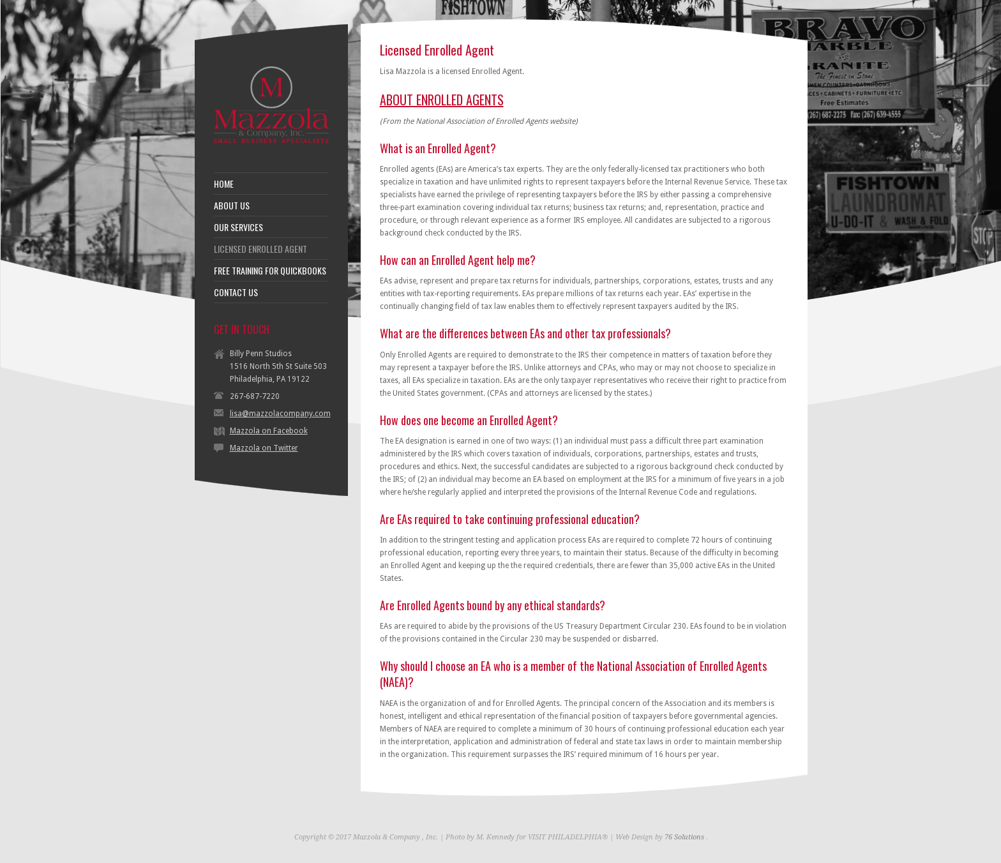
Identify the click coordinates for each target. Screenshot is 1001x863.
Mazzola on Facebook (269, 430)
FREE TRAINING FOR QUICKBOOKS (270, 270)
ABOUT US (232, 205)
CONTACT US (236, 292)
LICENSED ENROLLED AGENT (260, 248)
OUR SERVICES (238, 227)
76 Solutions (684, 837)
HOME (224, 183)
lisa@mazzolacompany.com (280, 413)
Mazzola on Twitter (264, 448)
